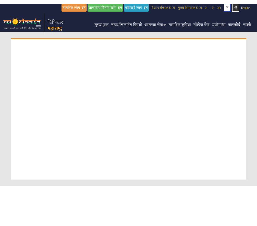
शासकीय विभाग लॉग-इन (105, 8)
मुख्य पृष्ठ (101, 25)
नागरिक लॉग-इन (74, 8)
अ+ (219, 8)
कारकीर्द (234, 25)
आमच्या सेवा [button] (155, 25)
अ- (207, 8)
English (245, 8)
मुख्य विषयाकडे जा (190, 8)
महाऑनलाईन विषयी (126, 25)
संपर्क (247, 25)
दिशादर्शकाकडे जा (163, 8)
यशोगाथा (218, 25)
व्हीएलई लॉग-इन (136, 8)
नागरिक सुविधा (180, 25)
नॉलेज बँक (201, 25)
